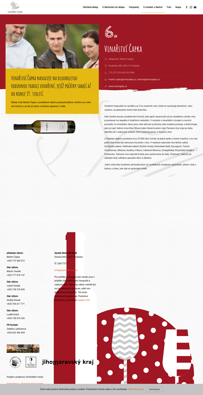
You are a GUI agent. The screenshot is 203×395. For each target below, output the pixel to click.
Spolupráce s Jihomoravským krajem (25, 383)
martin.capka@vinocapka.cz (122, 85)
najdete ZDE (83, 300)
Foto (169, 7)
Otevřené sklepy (90, 7)
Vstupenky (134, 7)
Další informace (135, 389)
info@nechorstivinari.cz (66, 270)
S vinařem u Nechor (153, 7)
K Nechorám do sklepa (113, 7)
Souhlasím (154, 389)
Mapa (178, 7)
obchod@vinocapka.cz (148, 85)
